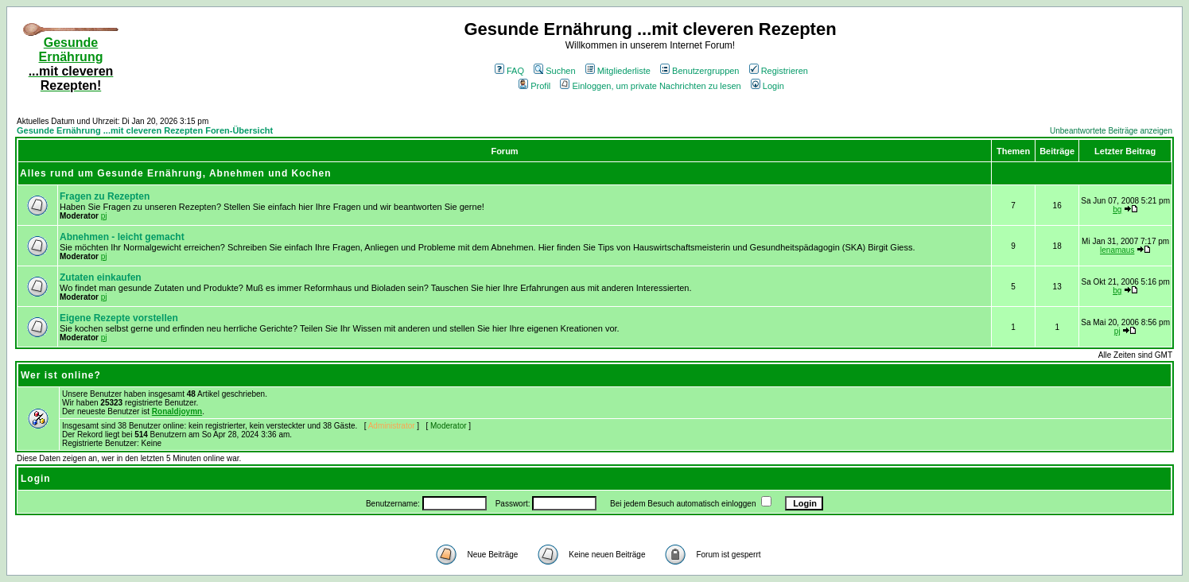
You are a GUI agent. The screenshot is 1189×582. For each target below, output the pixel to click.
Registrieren (778, 71)
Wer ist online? (61, 375)
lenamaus (1117, 250)
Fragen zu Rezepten (105, 196)
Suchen (554, 71)
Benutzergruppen (699, 71)
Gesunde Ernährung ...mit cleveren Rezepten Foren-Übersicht (145, 130)
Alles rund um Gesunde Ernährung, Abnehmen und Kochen (176, 173)
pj (104, 215)
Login (767, 86)
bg (1117, 209)
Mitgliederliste (618, 71)
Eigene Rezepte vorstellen (119, 318)
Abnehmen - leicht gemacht (122, 236)
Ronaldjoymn (177, 411)
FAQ (509, 71)
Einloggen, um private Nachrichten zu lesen (650, 86)
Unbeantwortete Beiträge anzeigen (1111, 130)
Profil (534, 86)
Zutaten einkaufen (101, 277)
